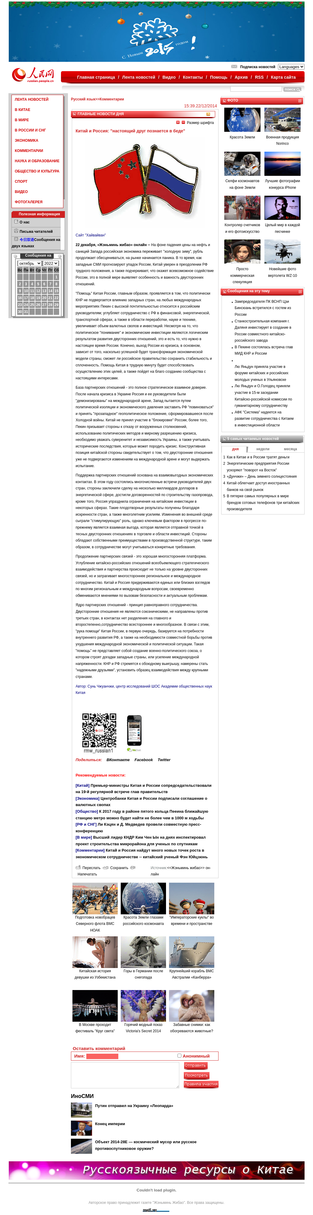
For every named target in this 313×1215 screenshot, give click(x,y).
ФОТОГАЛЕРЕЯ (29, 202)
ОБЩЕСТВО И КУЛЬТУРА (37, 171)
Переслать (88, 868)
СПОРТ (21, 181)
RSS (259, 77)
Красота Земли (242, 137)
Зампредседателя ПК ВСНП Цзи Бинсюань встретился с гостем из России (263, 308)
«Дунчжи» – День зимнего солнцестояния (262, 476)
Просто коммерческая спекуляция (242, 275)
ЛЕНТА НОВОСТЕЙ (32, 99)
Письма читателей (36, 231)
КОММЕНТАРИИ (29, 151)
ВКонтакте (118, 760)
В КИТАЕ (22, 110)
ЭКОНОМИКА (26, 140)
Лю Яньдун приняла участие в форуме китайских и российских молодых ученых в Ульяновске (262, 373)
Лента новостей (138, 77)
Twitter (164, 760)
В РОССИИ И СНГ (30, 130)
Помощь (219, 77)
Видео (169, 77)
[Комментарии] (90, 850)
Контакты (193, 77)
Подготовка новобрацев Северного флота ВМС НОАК (95, 923)
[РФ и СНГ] (86, 824)
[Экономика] (88, 798)
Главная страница (96, 77)
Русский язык (83, 99)
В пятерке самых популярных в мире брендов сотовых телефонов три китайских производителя (263, 502)
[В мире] (84, 837)
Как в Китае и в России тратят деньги (258, 457)
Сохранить (115, 868)
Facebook (144, 760)
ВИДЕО (21, 192)
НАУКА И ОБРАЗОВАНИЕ (37, 161)
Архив (241, 77)
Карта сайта (283, 77)
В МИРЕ (22, 120)
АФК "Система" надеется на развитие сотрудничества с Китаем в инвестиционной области (264, 418)
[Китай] (83, 785)
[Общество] (87, 811)
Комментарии (112, 99)
